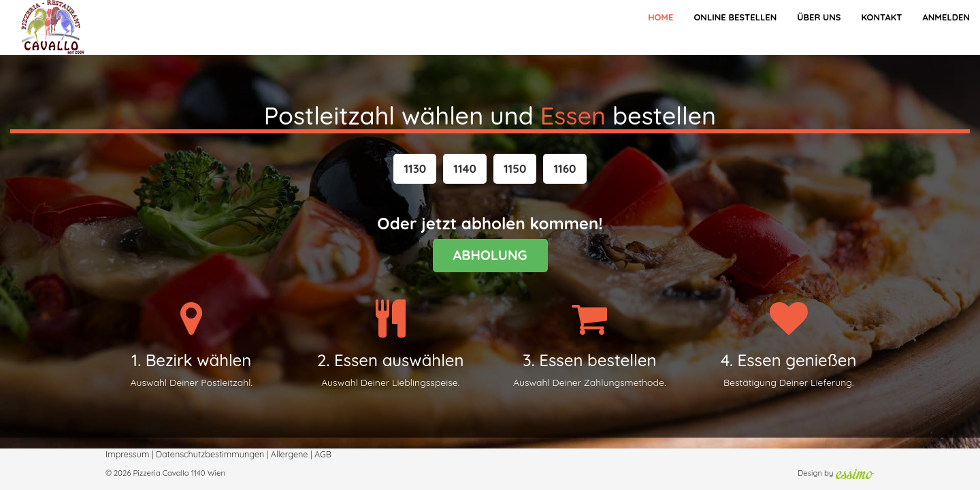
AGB (322, 453)
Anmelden (946, 17)
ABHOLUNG (490, 254)
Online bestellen (735, 17)
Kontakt (881, 17)
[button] (414, 169)
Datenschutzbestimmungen (210, 453)
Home (660, 17)
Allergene (289, 453)
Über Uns (818, 17)
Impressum (127, 453)
